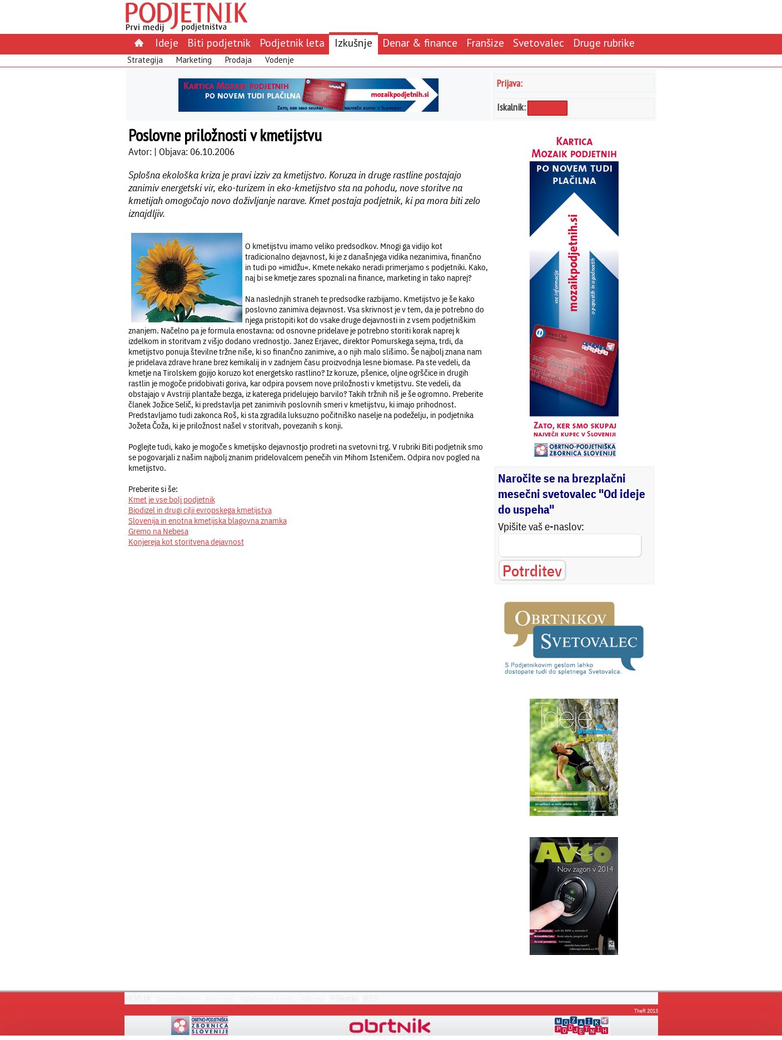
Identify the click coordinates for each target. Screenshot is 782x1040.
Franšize (485, 42)
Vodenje (279, 59)
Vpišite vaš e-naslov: (541, 526)
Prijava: (509, 83)
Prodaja (238, 59)
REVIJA (137, 998)
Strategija (145, 59)
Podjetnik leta (292, 42)
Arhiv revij (219, 998)
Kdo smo (313, 998)
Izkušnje (353, 42)
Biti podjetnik (219, 42)
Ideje (166, 42)
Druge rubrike (604, 42)
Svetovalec (538, 42)
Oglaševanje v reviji (267, 998)
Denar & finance (419, 42)
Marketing (194, 59)
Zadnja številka (177, 998)
